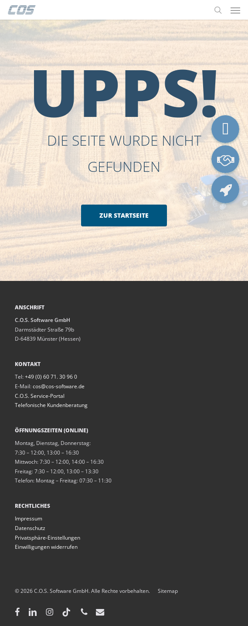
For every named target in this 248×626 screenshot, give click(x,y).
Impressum (28, 518)
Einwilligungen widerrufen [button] (46, 547)
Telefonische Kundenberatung (51, 405)
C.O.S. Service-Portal (40, 396)
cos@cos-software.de (59, 386)
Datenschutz (30, 528)
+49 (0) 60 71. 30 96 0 (51, 376)
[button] (235, 10)
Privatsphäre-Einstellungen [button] (47, 537)
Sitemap (164, 591)
